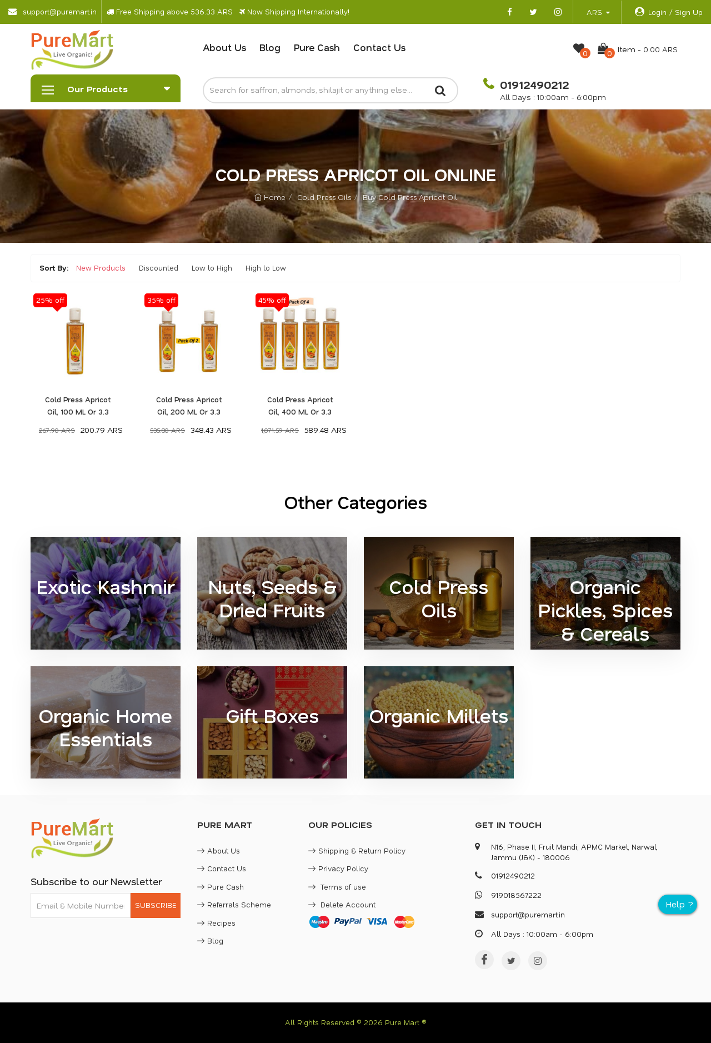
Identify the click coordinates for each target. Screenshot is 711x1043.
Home (270, 197)
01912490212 (533, 84)
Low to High (212, 267)
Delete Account (341, 904)
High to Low (266, 267)
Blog (270, 47)
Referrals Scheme (234, 904)
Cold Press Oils (324, 197)
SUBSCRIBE (155, 905)
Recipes (216, 922)
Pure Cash (317, 47)
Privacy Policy (338, 868)
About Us (224, 47)
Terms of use (337, 886)
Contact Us (379, 47)
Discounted (158, 267)
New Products (101, 267)
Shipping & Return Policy (356, 850)
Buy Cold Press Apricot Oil (410, 197)
